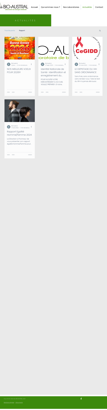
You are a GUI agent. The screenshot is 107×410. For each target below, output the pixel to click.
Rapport (22, 30)
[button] (100, 31)
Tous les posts (9, 30)
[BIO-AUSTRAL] (81, 398)
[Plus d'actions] (32, 64)
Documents (19, 402)
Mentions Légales (9, 402)
